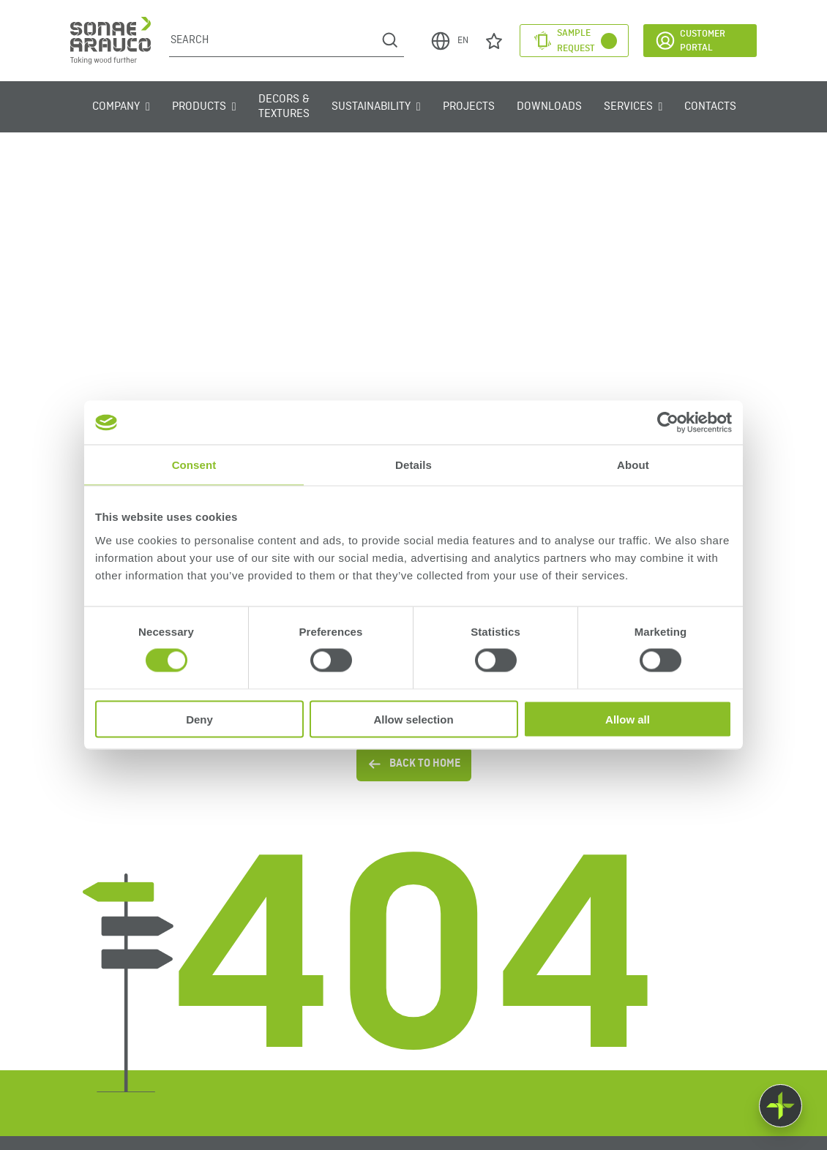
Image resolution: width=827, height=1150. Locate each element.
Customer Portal (689, 41)
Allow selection (413, 719)
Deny (199, 719)
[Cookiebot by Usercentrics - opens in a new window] (668, 423)
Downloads (549, 106)
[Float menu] (780, 1105)
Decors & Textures (284, 106)
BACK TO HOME (413, 764)
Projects (469, 106)
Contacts (710, 106)
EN (449, 41)
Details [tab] (413, 465)
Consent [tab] (194, 465)
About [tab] (633, 465)
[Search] (272, 40)
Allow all (627, 719)
